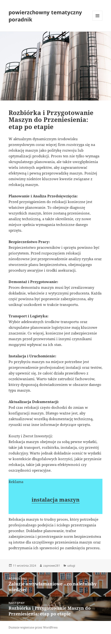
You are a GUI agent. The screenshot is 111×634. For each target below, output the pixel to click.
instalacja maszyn (56, 499)
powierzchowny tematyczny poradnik (45, 16)
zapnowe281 (51, 566)
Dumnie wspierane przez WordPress (33, 627)
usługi (71, 566)
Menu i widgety (97, 20)
